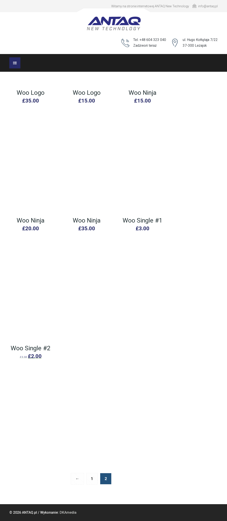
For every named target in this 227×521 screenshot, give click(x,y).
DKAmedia (68, 512)
